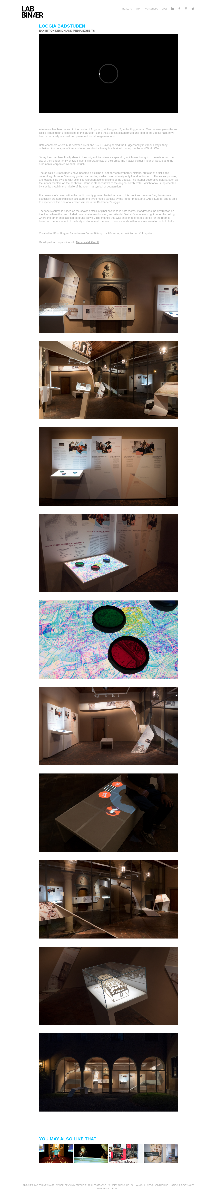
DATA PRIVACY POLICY (108, 1188)
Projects (126, 9)
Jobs (164, 9)
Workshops (151, 9)
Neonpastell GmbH (87, 242)
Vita (138, 9)
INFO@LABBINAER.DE (157, 1185)
